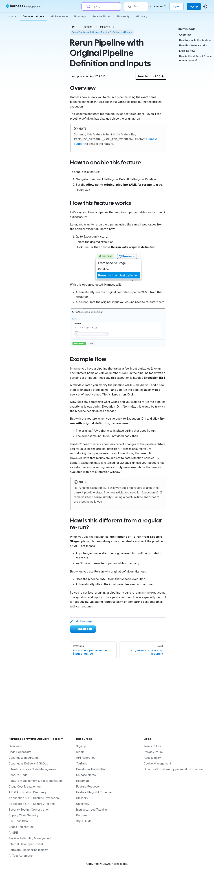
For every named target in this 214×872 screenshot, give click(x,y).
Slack (80, 752)
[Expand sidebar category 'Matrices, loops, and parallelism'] (55, 207)
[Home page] (73, 27)
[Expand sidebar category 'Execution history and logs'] (55, 244)
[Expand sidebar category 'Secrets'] (55, 121)
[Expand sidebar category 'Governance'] (55, 138)
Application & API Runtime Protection (34, 798)
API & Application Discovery (28, 792)
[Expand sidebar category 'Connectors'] (55, 129)
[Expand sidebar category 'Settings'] (55, 447)
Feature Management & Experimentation (36, 781)
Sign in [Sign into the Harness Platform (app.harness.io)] (176, 6)
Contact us (158, 6)
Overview (15, 746)
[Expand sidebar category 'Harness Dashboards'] (55, 438)
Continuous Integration (24, 758)
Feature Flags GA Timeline (94, 792)
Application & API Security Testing (32, 804)
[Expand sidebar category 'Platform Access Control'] (55, 104)
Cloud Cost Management (25, 786)
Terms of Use (152, 746)
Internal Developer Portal (26, 844)
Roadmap (80, 16)
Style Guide (83, 821)
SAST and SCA (18, 821)
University (123, 16)
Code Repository (20, 752)
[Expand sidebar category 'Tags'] (55, 369)
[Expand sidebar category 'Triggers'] (55, 361)
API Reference (59, 16)
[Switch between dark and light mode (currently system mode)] (205, 6)
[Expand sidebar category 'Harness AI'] (55, 522)
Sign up (81, 746)
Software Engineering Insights (28, 850)
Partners (82, 815)
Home (12, 16)
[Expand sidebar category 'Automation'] (55, 413)
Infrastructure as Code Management (33, 769)
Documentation (33, 16)
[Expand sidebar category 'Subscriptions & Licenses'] (55, 548)
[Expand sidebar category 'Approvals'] (55, 404)
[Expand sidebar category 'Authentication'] (55, 86)
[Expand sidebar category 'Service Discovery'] (55, 464)
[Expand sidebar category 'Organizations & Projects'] (55, 95)
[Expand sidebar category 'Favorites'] (55, 430)
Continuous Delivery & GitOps (28, 763)
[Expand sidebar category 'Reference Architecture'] (55, 607)
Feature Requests (88, 786)
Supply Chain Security (23, 815)
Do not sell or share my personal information (173, 769)
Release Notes (101, 16)
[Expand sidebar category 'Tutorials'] (55, 539)
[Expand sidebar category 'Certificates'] (55, 387)
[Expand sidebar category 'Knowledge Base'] (55, 565)
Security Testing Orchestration (29, 809)
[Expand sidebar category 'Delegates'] (55, 112)
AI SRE (13, 833)
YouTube (81, 763)
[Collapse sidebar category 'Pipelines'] (55, 147)
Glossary (141, 16)
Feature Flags (18, 775)
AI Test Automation (21, 856)
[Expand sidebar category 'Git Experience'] (55, 421)
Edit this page (81, 621)
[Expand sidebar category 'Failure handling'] (55, 187)
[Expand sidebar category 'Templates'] (55, 395)
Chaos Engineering (21, 827)
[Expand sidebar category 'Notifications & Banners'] (55, 352)
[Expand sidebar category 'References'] (55, 456)
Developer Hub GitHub (91, 769)
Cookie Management (157, 763)
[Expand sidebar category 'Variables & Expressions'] (55, 343)
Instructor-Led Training (91, 809)
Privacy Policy (153, 752)
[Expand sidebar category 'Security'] (55, 378)
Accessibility (152, 758)
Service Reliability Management (30, 838)
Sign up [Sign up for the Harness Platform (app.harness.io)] (194, 6)
